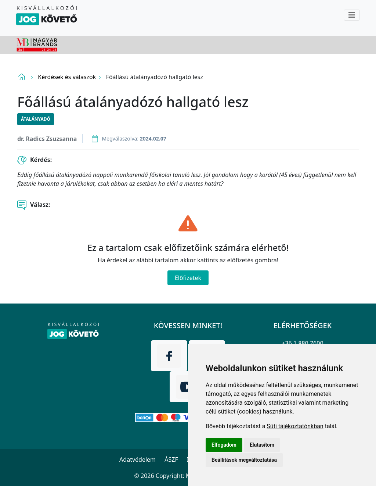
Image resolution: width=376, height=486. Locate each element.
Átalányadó (35, 119)
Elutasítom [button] (262, 445)
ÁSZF (171, 459)
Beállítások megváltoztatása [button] (244, 460)
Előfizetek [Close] (188, 278)
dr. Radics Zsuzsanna (47, 139)
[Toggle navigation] (352, 15)
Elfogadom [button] (224, 445)
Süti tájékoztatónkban (295, 426)
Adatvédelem (137, 459)
